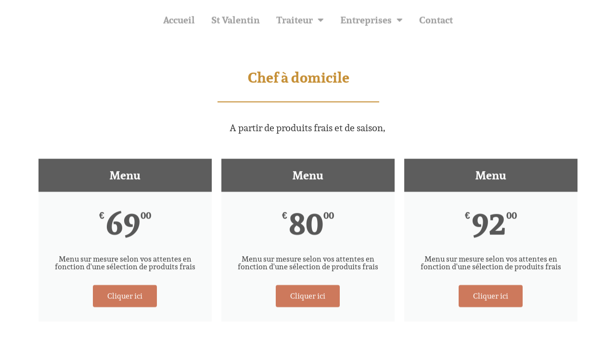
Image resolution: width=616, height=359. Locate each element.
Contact (436, 21)
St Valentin (235, 21)
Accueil (179, 21)
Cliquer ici (124, 300)
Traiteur (300, 21)
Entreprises (371, 21)
